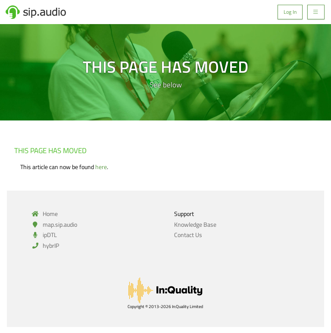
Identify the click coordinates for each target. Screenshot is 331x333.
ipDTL (43, 234)
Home (43, 213)
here (101, 166)
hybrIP (44, 245)
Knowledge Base (195, 224)
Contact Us (188, 234)
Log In (290, 12)
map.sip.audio (53, 224)
